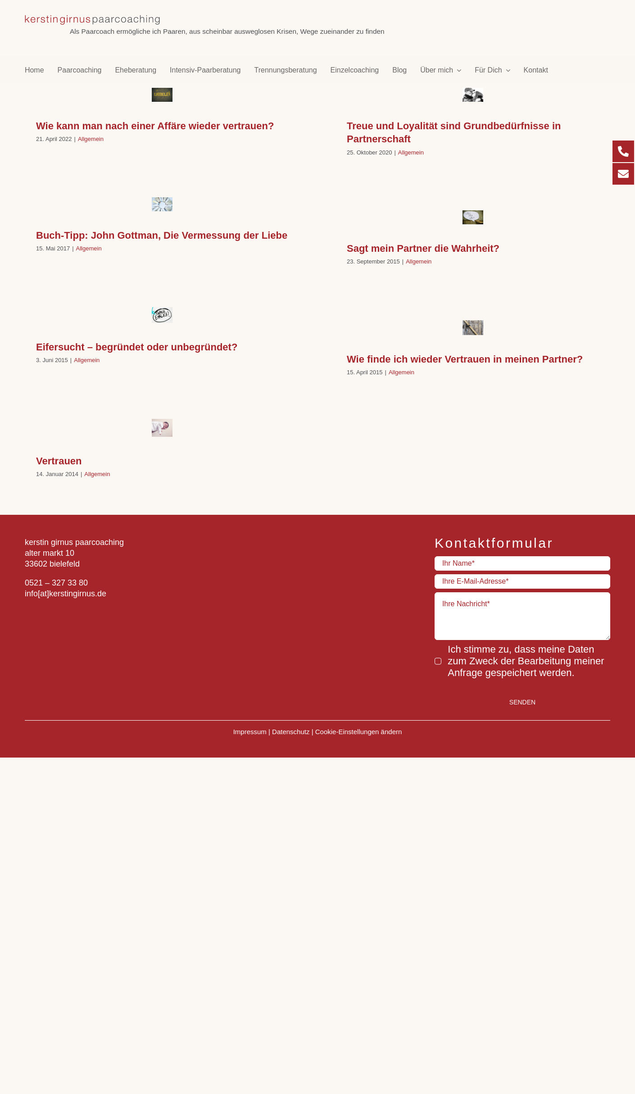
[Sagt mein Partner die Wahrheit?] (473, 217)
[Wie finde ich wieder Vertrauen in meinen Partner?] (473, 327)
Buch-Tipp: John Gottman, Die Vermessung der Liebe (161, 235)
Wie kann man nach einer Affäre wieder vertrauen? (155, 126)
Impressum (250, 729)
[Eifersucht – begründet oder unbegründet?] (162, 315)
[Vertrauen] (162, 428)
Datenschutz (290, 729)
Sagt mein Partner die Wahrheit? (423, 248)
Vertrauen (59, 461)
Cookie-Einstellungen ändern (358, 729)
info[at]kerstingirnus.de (65, 593)
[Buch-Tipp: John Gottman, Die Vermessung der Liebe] (162, 204)
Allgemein (91, 139)
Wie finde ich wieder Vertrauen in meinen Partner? (465, 359)
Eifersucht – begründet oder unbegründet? (136, 347)
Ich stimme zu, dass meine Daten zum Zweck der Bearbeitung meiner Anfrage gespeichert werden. (526, 661)
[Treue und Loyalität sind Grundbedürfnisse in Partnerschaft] (473, 95)
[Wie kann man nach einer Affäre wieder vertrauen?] (162, 95)
